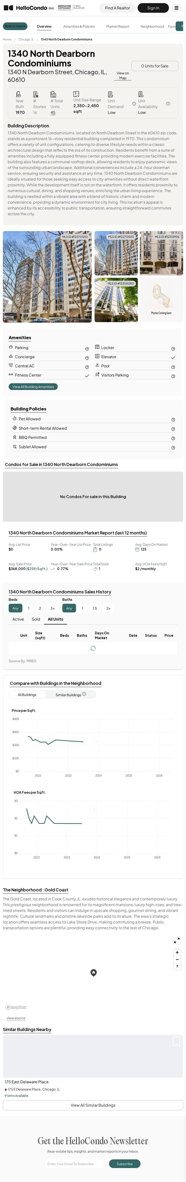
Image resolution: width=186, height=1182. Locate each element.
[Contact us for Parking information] (87, 348)
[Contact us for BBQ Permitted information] (173, 438)
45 (53, 112)
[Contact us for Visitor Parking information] (173, 375)
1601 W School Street (108, 1020)
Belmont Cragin (34, 1051)
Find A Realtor (117, 7)
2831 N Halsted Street (108, 1026)
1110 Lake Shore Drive (37, 1087)
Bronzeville (30, 1057)
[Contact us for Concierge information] (87, 357)
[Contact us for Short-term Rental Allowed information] (173, 428)
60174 (98, 1051)
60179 (98, 1062)
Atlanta (28, 1014)
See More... (34, 922)
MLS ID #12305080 (121, 283)
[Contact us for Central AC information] (87, 366)
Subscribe (125, 673)
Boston (28, 1020)
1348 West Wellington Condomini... (118, 1014)
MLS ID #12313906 (167, 237)
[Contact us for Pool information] (173, 366)
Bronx (27, 1026)
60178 (98, 1057)
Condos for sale (123, 1177)
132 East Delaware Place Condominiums (50, 1099)
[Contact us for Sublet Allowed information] (173, 447)
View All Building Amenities (33, 386)
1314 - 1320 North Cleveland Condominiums (52, 1093)
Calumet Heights (34, 1062)
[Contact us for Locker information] (173, 348)
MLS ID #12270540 (75, 237)
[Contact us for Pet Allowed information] (173, 419)
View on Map (123, 75)
